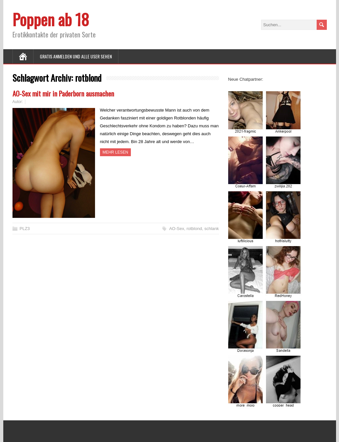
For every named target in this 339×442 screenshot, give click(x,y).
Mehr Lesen (115, 152)
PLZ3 (25, 228)
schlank (211, 228)
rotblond (194, 228)
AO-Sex (176, 228)
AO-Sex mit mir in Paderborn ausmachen (63, 93)
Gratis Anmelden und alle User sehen (76, 56)
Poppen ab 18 (50, 19)
